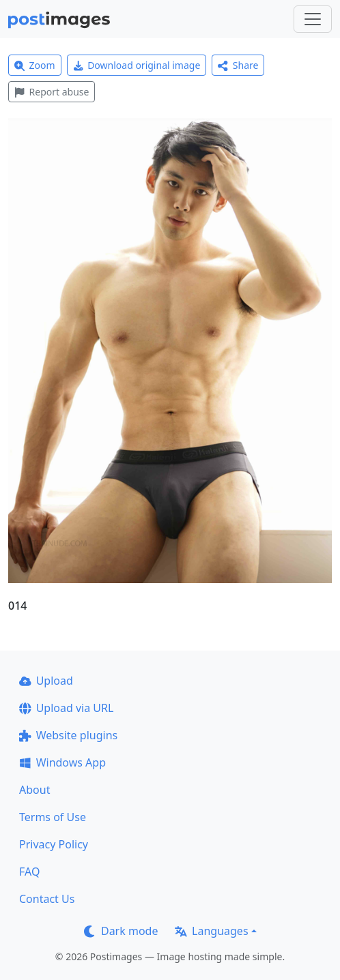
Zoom (34, 65)
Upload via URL (66, 707)
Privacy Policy (53, 844)
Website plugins (68, 735)
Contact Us (46, 898)
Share (238, 65)
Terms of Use (52, 817)
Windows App (62, 762)
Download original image (137, 65)
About (34, 789)
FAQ (29, 871)
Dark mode (121, 930)
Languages (211, 930)
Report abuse (51, 91)
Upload (46, 680)
